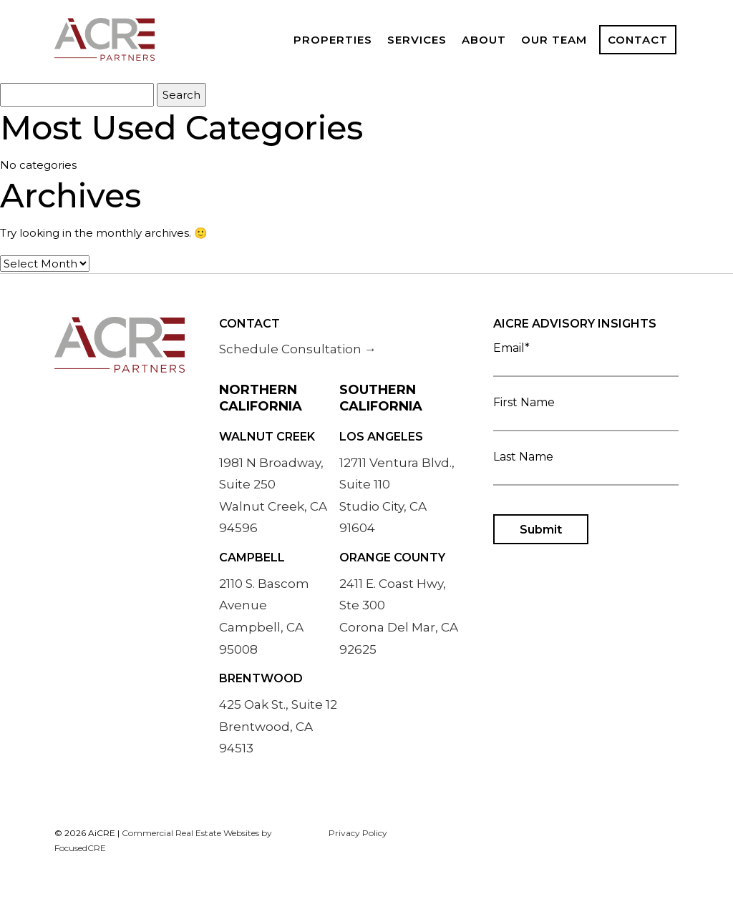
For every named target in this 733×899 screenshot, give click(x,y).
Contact (638, 39)
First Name (586, 412)
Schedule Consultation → (298, 349)
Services (417, 39)
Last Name (586, 466)
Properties (332, 39)
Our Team (554, 39)
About (484, 39)
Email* (586, 358)
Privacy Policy (358, 832)
